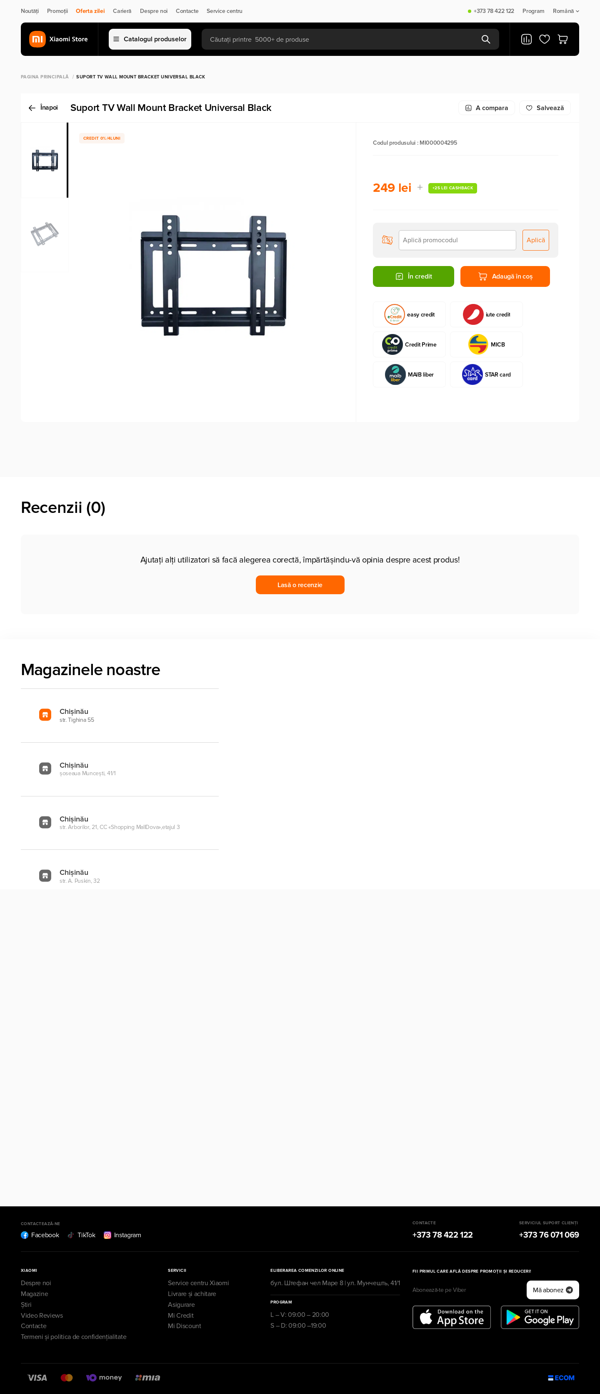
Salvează (545, 108)
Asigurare (181, 1305)
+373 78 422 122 (494, 11)
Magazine (34, 1294)
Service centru (224, 11)
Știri (26, 1305)
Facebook (40, 1235)
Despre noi (154, 11)
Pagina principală (45, 77)
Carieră (122, 11)
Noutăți (30, 11)
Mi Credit (180, 1315)
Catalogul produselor (150, 39)
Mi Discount (184, 1326)
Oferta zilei (90, 11)
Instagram (122, 1235)
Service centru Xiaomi (198, 1283)
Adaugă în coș (505, 276)
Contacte (187, 11)
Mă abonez (553, 1290)
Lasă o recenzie (300, 585)
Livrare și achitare (192, 1294)
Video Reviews (42, 1315)
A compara (486, 108)
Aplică (536, 240)
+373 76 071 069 (549, 1235)
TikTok (81, 1235)
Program (533, 11)
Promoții (57, 11)
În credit (413, 276)
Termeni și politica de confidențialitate (73, 1337)
